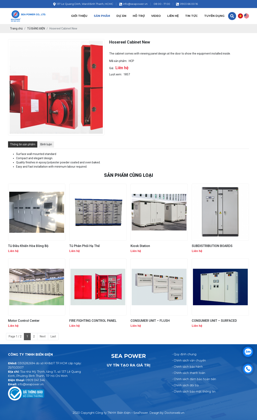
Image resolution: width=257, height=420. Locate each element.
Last (53, 336)
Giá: (111, 68)
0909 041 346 (35, 380)
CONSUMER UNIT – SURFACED (214, 321)
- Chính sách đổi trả (185, 385)
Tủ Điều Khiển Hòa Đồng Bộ (28, 246)
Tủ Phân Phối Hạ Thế (84, 246)
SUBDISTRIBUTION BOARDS (212, 246)
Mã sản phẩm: (118, 61)
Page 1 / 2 (15, 336)
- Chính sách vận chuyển (189, 360)
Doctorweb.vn (174, 413)
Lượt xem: (115, 74)
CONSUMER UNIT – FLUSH (150, 321)
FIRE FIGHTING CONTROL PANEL (93, 321)
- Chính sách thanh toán (188, 373)
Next (43, 336)
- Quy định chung (184, 354)
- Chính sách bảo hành (187, 366)
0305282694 (26, 363)
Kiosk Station (140, 246)
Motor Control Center (24, 321)
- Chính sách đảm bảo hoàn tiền (194, 379)
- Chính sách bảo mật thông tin (193, 391)
